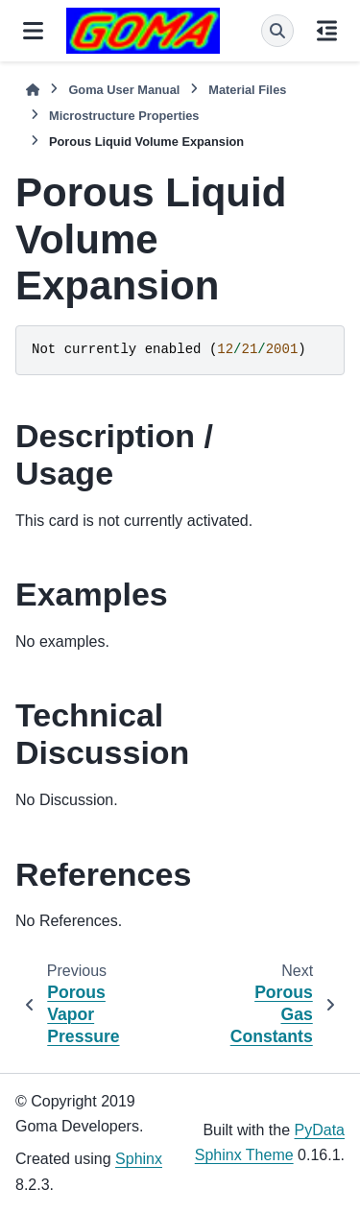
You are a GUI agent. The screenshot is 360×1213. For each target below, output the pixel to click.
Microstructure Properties (124, 115)
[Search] (277, 30)
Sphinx (138, 1159)
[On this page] (327, 30)
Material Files (247, 90)
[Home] (32, 90)
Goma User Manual (124, 90)
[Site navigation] (33, 30)
